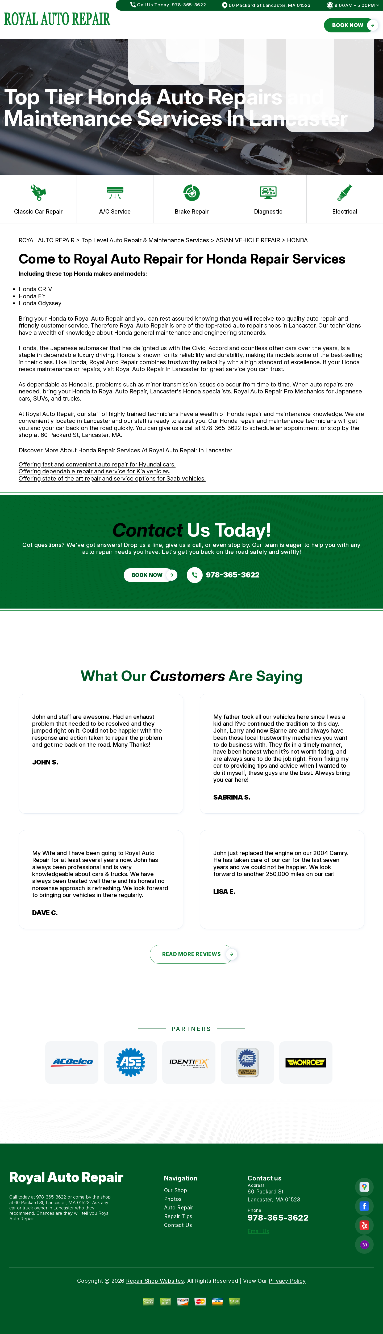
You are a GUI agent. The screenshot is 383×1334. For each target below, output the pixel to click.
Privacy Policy (287, 1281)
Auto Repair (215, 25)
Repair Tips (259, 25)
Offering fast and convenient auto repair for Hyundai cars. (97, 464)
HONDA (297, 240)
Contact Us (302, 25)
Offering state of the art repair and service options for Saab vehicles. (112, 478)
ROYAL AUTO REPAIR (46, 240)
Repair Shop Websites (155, 1281)
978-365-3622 (221, 427)
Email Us (258, 1231)
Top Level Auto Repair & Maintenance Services (145, 240)
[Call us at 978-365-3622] (223, 575)
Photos (176, 25)
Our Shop (141, 25)
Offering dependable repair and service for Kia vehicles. (94, 471)
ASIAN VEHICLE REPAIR (248, 240)
